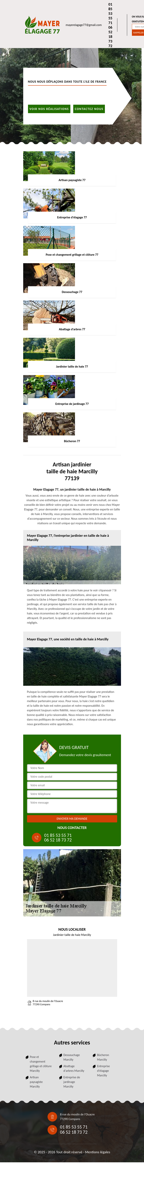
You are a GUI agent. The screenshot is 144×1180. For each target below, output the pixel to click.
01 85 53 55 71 (110, 13)
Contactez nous (89, 109)
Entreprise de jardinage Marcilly (71, 1081)
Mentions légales (97, 1152)
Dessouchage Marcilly (71, 1057)
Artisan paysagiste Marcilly (36, 1081)
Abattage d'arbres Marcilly (73, 1068)
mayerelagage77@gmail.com (84, 25)
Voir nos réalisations (49, 109)
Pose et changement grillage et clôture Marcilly (41, 1064)
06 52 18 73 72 (110, 36)
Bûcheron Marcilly (103, 1057)
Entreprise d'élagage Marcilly (103, 1070)
